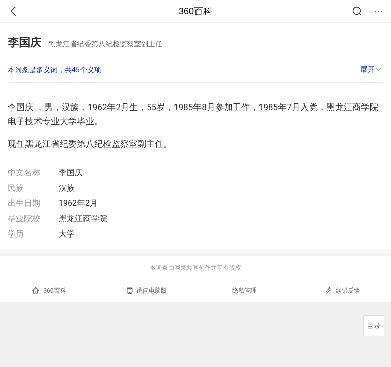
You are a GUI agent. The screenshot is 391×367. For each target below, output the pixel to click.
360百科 (195, 11)
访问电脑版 (147, 290)
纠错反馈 (342, 290)
